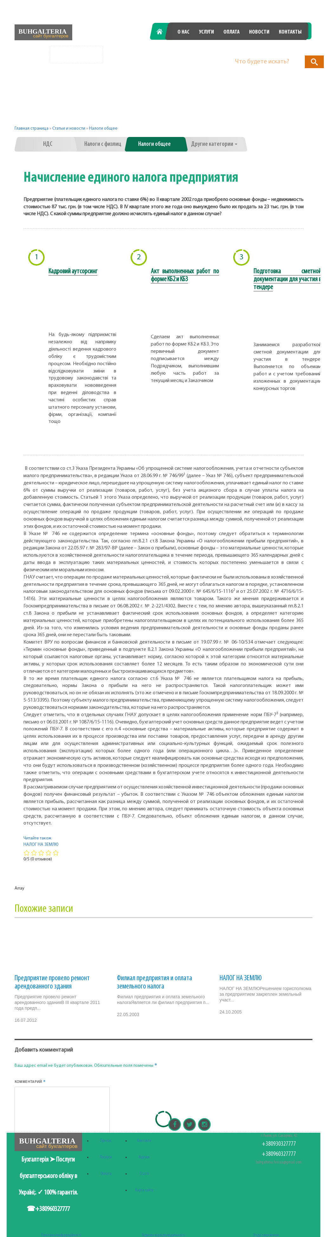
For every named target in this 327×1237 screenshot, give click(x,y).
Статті (144, 1173)
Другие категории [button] (214, 144)
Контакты (290, 32)
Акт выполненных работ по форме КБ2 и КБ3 (185, 275)
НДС (47, 144)
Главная (162, 32)
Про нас (106, 1140)
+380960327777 (277, 48)
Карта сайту (144, 1190)
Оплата (231, 32)
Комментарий (30, 1081)
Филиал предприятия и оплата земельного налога (154, 982)
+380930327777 (206, 48)
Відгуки (144, 1157)
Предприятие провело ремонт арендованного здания (52, 982)
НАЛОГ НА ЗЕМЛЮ (241, 978)
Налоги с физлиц (102, 144)
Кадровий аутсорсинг (72, 271)
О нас (183, 32)
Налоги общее (103, 128)
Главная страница (31, 128)
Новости (259, 32)
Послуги (106, 1157)
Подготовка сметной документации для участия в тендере (287, 279)
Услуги (206, 32)
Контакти (144, 1140)
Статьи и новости (68, 128)
